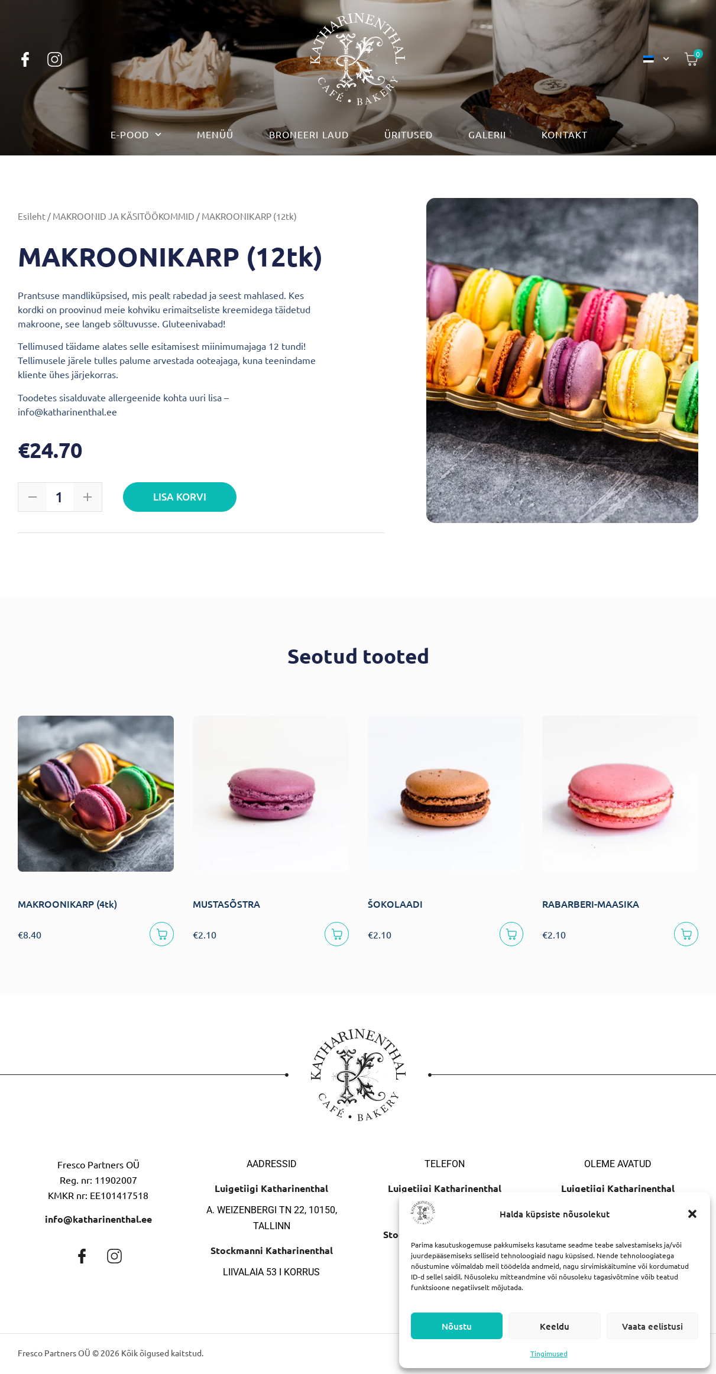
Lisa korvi (181, 497)
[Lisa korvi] (160, 935)
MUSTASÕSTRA (226, 903)
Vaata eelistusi (652, 1326)
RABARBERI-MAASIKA (590, 903)
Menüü (215, 134)
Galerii (487, 134)
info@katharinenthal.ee (98, 1221)
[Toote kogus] (59, 497)
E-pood (136, 134)
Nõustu (457, 1326)
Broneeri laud (309, 134)
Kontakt (565, 134)
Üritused (408, 134)
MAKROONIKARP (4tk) (67, 903)
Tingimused (549, 1353)
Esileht (32, 216)
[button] (692, 1214)
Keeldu (554, 1326)
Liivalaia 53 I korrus (271, 1274)
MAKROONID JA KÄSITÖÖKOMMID (124, 216)
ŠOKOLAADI (395, 903)
